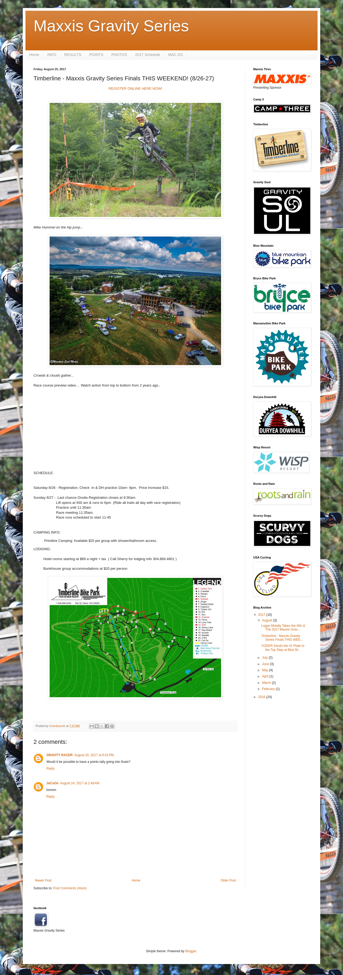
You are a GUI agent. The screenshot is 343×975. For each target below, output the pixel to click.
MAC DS (175, 54)
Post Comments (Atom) (70, 888)
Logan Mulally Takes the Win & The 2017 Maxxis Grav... (283, 627)
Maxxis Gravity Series (111, 26)
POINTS (96, 54)
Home (34, 54)
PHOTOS (119, 54)
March (267, 683)
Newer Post (43, 880)
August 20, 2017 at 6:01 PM (94, 755)
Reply (50, 768)
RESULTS (72, 54)
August (267, 620)
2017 (262, 615)
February (269, 689)
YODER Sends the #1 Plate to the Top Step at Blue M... (282, 647)
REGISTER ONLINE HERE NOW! (135, 89)
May (265, 670)
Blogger (190, 951)
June (266, 664)
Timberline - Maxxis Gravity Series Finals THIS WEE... (282, 638)
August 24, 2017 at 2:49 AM (79, 783)
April (265, 676)
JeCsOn (52, 783)
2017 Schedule (147, 54)
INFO (51, 54)
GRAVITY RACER (59, 755)
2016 (262, 697)
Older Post (228, 880)
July (265, 657)
